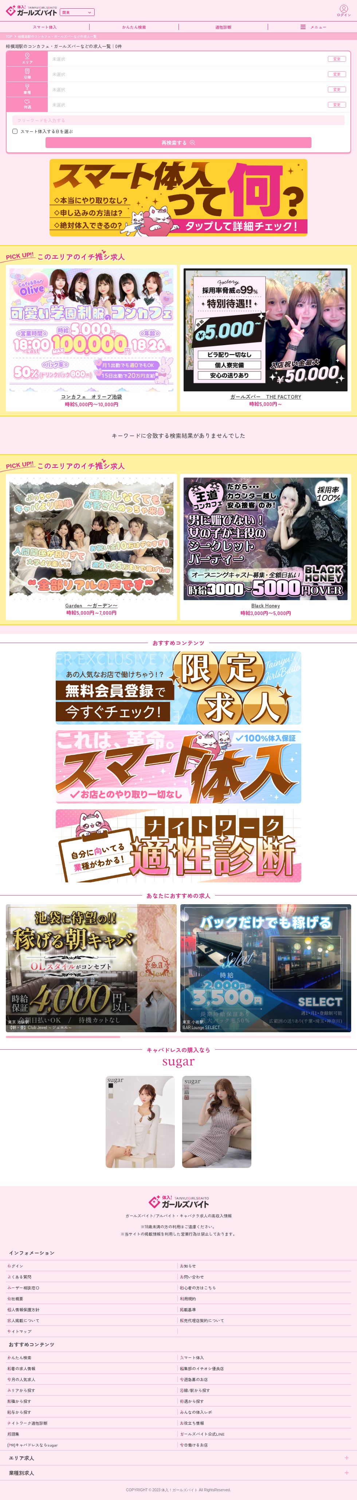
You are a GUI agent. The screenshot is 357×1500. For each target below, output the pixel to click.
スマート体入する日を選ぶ (46, 131)
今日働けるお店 (194, 1445)
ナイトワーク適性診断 (27, 1423)
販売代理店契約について (202, 1320)
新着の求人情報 (21, 1368)
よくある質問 (19, 1277)
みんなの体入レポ (196, 1412)
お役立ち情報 (192, 1423)
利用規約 (188, 1298)
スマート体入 (45, 27)
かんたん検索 (134, 27)
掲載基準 (188, 1309)
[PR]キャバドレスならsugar (32, 1445)
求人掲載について (23, 1320)
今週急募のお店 (194, 1379)
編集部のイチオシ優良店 (202, 1368)
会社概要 (15, 1298)
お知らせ (188, 1266)
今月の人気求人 (21, 1379)
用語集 (13, 1434)
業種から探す (19, 1401)
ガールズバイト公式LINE (202, 1434)
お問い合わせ (192, 1277)
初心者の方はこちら (198, 1287)
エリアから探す (21, 1390)
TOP (9, 36)
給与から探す (19, 1412)
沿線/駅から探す (195, 1390)
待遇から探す (192, 1401)
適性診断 (223, 27)
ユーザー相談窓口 (23, 1287)
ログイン (15, 1266)
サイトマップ (19, 1331)
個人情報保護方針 (23, 1309)
